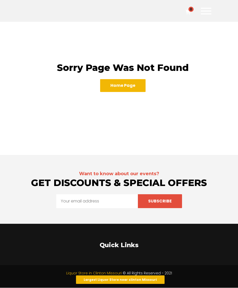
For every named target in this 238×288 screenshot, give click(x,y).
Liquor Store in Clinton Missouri (94, 273)
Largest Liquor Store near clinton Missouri (120, 279)
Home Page (122, 85)
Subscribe (160, 201)
